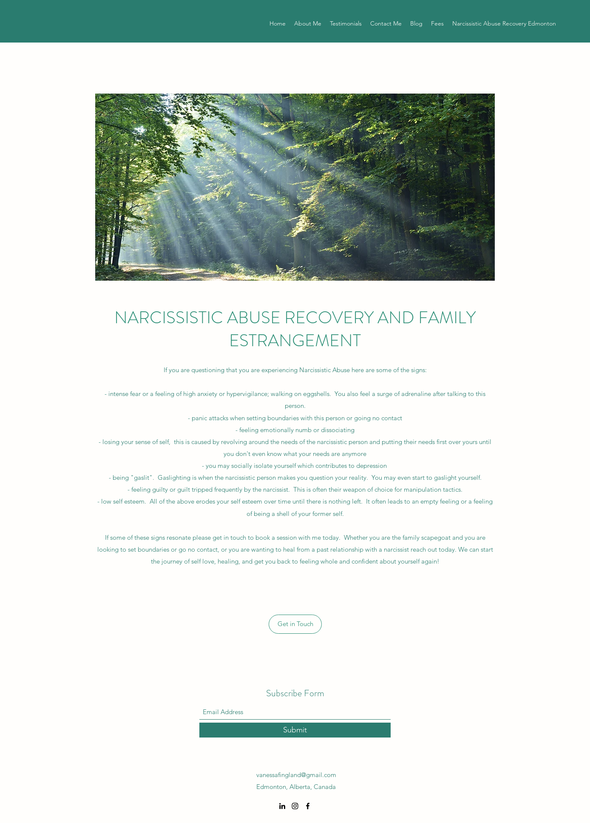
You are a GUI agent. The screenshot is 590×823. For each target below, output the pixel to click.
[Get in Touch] (295, 624)
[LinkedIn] (282, 806)
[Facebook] (308, 806)
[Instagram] (295, 806)
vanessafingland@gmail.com (296, 775)
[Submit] (295, 730)
